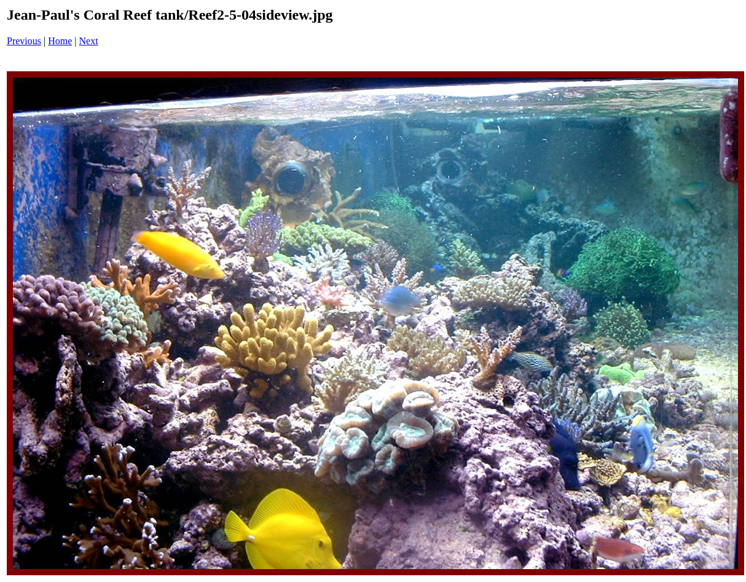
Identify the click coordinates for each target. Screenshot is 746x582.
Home (60, 41)
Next (88, 41)
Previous (24, 41)
